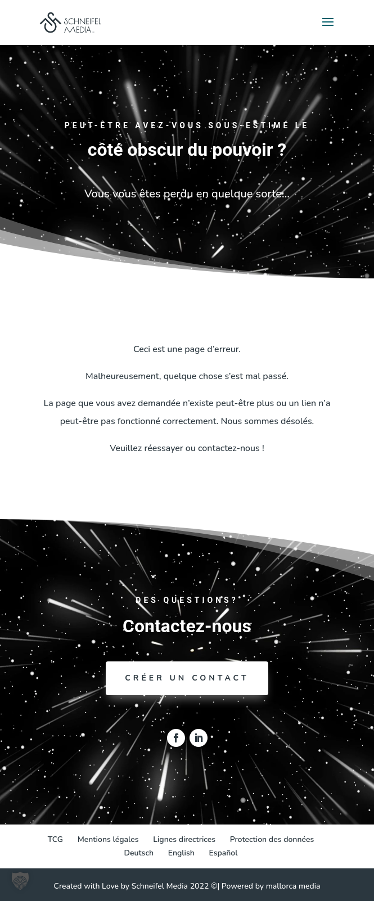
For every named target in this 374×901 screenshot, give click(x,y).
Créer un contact (187, 678)
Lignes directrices (184, 839)
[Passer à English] (181, 853)
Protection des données (272, 839)
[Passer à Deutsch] (139, 853)
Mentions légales (108, 839)
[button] (20, 881)
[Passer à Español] (223, 853)
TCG (55, 839)
